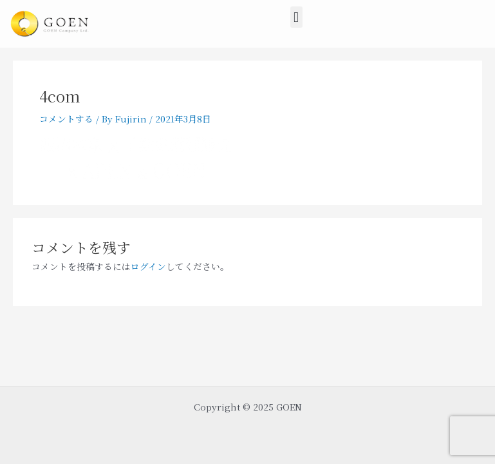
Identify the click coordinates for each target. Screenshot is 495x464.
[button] (296, 17)
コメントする (66, 118)
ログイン (148, 266)
